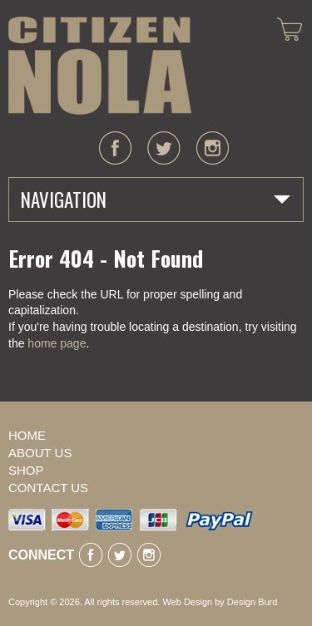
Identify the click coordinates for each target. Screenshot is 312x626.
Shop (26, 470)
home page (56, 343)
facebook (115, 148)
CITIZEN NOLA (99, 66)
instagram (212, 148)
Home (27, 435)
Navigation (63, 199)
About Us (40, 452)
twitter (164, 148)
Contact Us (48, 487)
